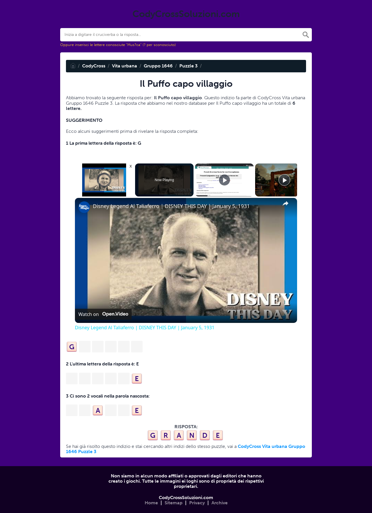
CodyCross (93, 66)
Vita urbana (124, 66)
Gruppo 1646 (158, 66)
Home (151, 502)
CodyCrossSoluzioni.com (186, 497)
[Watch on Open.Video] (103, 314)
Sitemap (174, 502)
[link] (84, 207)
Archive (219, 502)
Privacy (197, 502)
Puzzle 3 (188, 66)
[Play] (224, 180)
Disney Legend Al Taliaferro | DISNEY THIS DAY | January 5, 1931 (171, 206)
